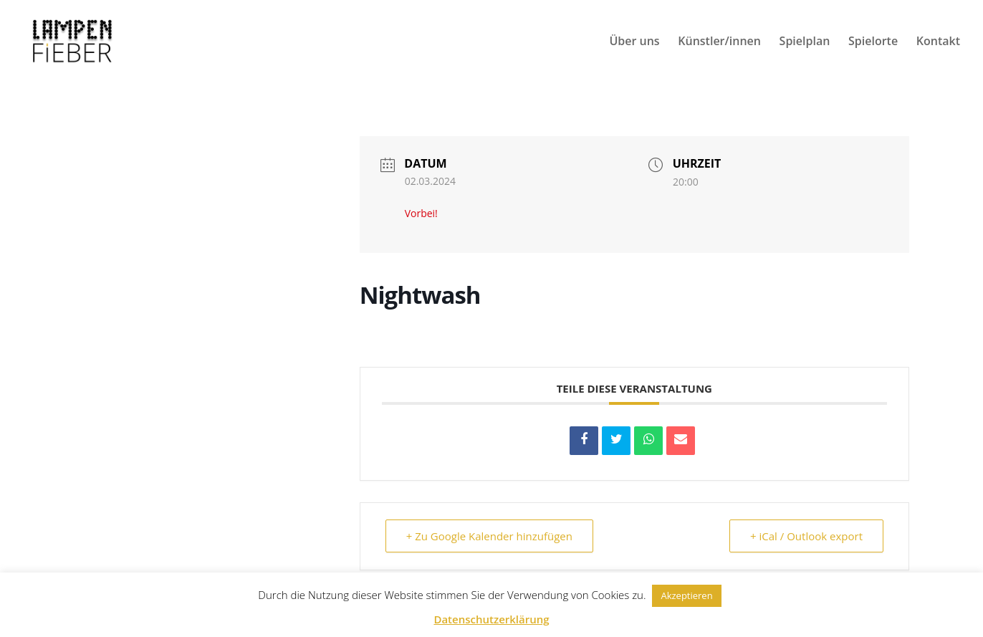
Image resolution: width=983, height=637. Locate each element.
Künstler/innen (719, 42)
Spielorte (873, 42)
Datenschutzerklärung (491, 619)
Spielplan (805, 42)
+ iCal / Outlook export (806, 536)
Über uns (634, 42)
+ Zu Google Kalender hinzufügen (489, 536)
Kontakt (938, 42)
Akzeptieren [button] (686, 595)
